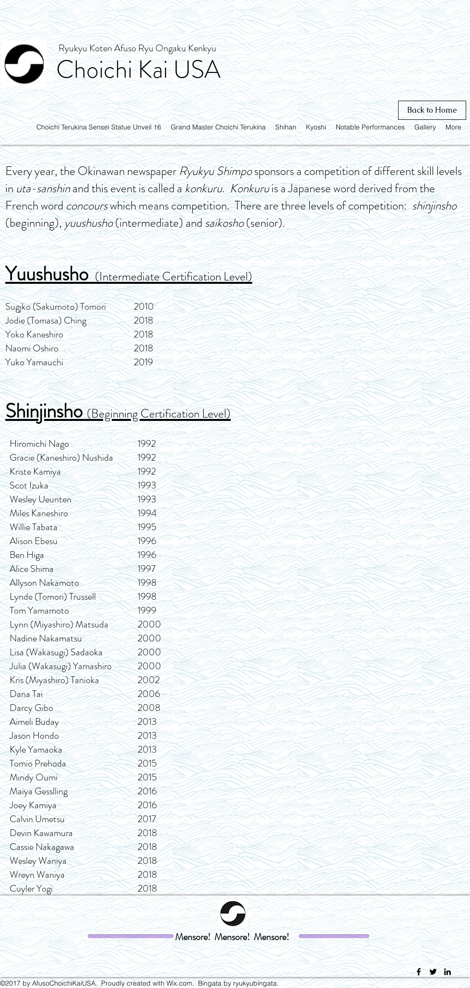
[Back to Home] (432, 110)
